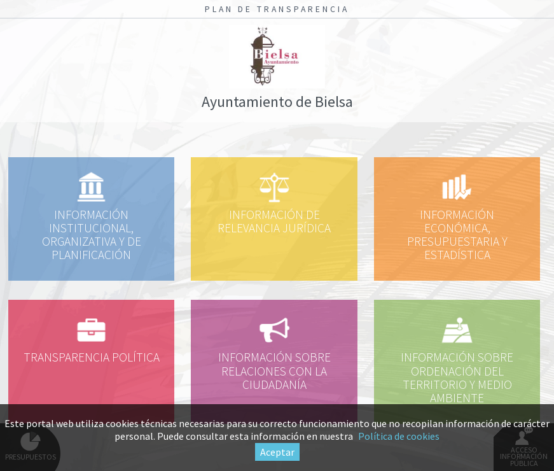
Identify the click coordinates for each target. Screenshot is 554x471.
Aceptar (277, 452)
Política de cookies (399, 436)
